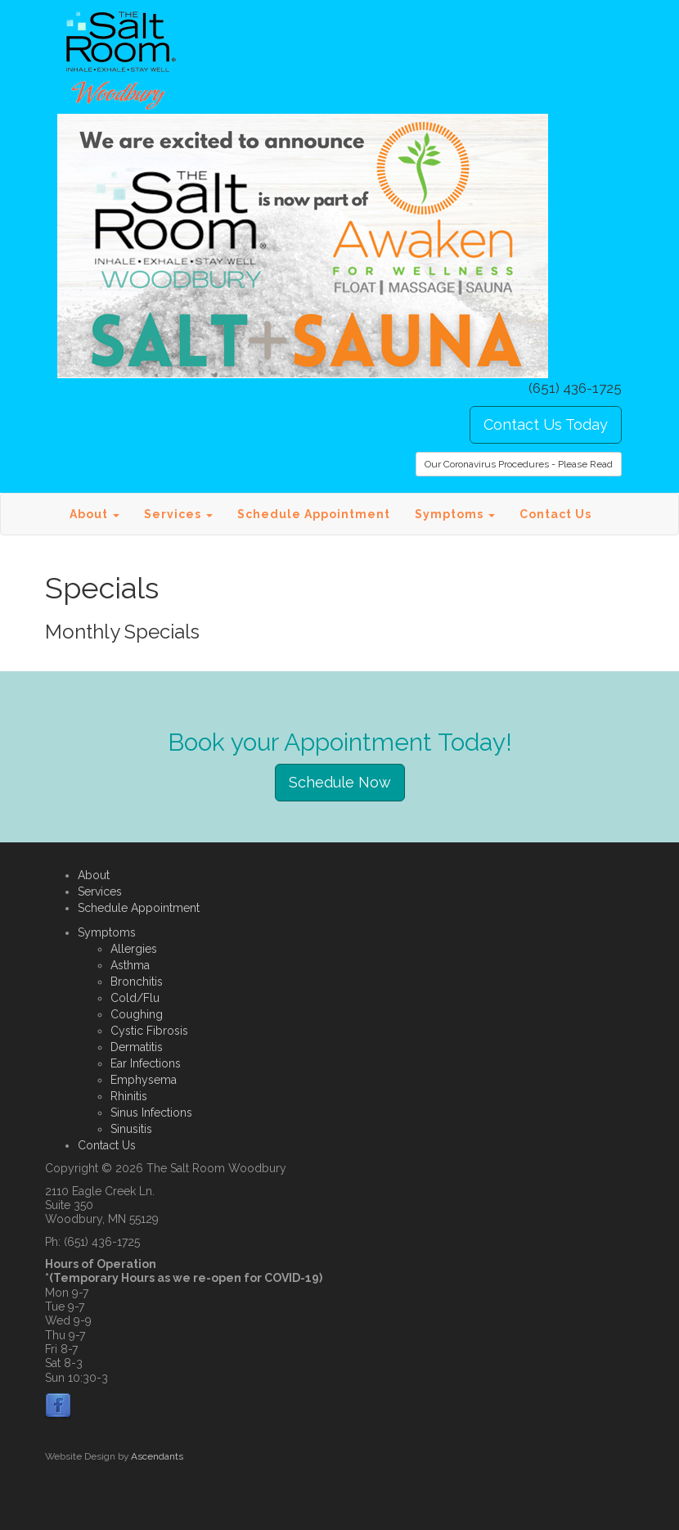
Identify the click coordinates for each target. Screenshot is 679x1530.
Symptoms (107, 932)
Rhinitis (128, 1096)
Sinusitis (131, 1128)
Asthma (130, 965)
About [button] (94, 514)
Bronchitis (136, 981)
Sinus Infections (151, 1112)
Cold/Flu (135, 997)
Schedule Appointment (313, 514)
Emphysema (143, 1079)
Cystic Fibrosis (149, 1030)
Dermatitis (136, 1047)
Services (100, 891)
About (94, 875)
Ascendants (157, 1456)
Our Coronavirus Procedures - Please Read (519, 464)
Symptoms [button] (455, 514)
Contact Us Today (545, 424)
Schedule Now (340, 782)
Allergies (133, 948)
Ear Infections (145, 1063)
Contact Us (555, 514)
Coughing (136, 1014)
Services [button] (178, 514)
